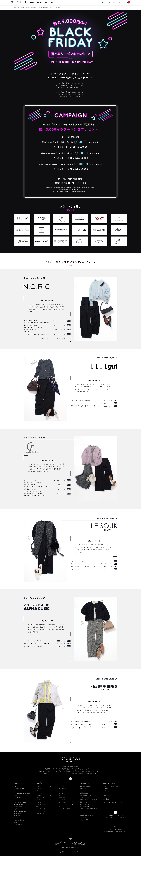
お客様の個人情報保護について (88, 869)
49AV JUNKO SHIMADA (20, 862)
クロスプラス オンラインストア (21, 7)
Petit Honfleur (17, 857)
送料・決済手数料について (87, 866)
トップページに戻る (70, 800)
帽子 (37, 866)
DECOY (16, 855)
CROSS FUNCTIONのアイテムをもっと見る (70, 526)
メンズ (61, 853)
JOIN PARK (17, 860)
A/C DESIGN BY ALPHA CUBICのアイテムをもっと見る (70, 704)
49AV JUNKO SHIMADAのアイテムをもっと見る (70, 794)
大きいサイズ (62, 848)
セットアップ (40, 857)
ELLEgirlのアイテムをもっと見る (70, 437)
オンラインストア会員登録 (110, 846)
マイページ (112, 2)
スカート (38, 848)
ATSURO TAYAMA (18, 864)
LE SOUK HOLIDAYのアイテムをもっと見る (70, 615)
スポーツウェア (63, 846)
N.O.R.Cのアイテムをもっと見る (70, 348)
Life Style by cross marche (21, 871)
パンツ (38, 851)
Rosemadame (18, 866)
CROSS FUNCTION (19, 851)
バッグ (38, 860)
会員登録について (84, 853)
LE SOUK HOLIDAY (19, 848)
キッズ (61, 851)
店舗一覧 (106, 856)
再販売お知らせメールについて (88, 860)
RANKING (46, 3)
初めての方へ (83, 848)
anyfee (16, 869)
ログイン (104, 2)
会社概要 (106, 859)
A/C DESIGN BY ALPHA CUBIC (22, 853)
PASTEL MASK (18, 873)
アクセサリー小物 (41, 864)
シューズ (38, 862)
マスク (61, 855)
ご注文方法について (85, 857)
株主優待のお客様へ (85, 846)
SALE (52, 3)
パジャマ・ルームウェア (43, 873)
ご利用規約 (83, 873)
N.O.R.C (16, 846)
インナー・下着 (40, 871)
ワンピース (39, 853)
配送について (83, 862)
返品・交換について (85, 864)
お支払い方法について (86, 855)
